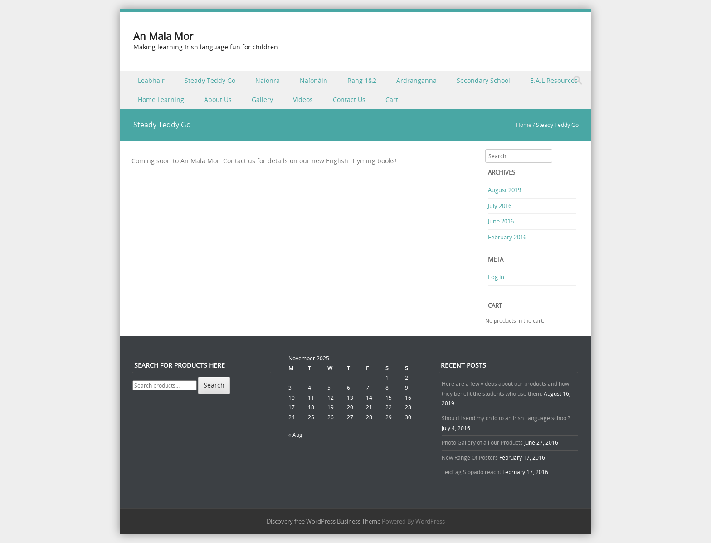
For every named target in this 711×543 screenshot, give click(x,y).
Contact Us (349, 99)
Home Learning (161, 99)
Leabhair (151, 80)
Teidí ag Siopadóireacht (471, 471)
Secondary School (483, 80)
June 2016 (501, 221)
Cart (391, 99)
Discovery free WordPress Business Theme (323, 521)
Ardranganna (416, 80)
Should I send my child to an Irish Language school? (506, 418)
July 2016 (499, 206)
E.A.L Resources (554, 80)
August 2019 (504, 190)
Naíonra (267, 80)
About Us (218, 99)
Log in (496, 277)
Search (214, 385)
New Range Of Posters (470, 457)
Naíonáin (313, 80)
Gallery (262, 99)
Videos (303, 99)
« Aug (295, 434)
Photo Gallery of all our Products (482, 442)
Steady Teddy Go (210, 80)
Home (523, 124)
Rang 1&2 (361, 80)
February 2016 (507, 237)
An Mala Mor (163, 36)
